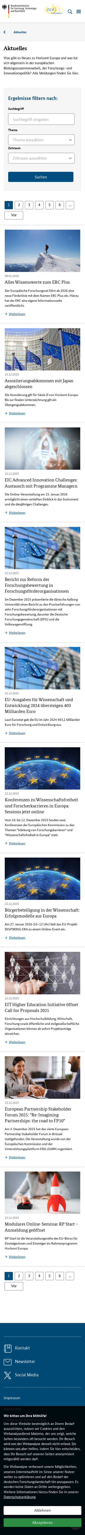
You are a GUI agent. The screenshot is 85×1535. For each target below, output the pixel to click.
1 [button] (9, 204)
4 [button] (39, 204)
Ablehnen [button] (42, 1510)
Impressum (12, 1397)
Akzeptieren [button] (42, 1522)
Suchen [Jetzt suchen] (41, 176)
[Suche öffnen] (70, 12)
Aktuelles (20, 32)
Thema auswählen (28, 139)
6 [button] (60, 204)
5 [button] (50, 204)
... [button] (70, 204)
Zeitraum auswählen (30, 157)
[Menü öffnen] (78, 12)
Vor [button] (14, 214)
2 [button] (19, 204)
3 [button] (29, 204)
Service (6, 32)
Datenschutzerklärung (20, 1496)
